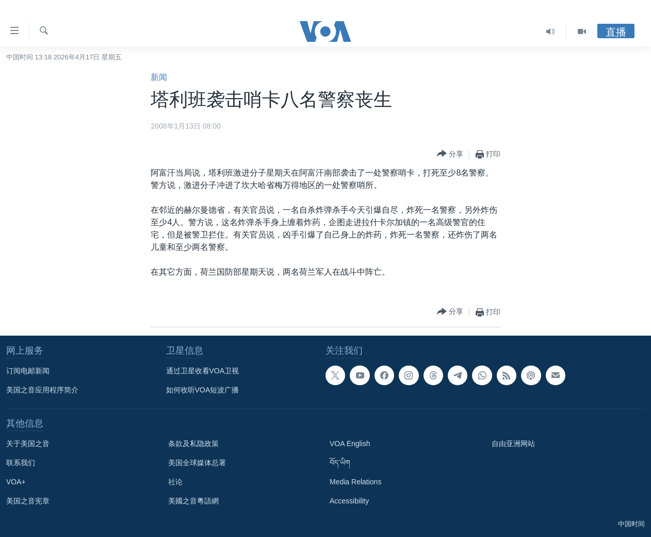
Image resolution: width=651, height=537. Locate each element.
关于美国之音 (28, 443)
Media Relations (355, 482)
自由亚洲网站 (513, 443)
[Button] (450, 154)
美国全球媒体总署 (197, 463)
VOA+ (16, 482)
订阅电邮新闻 (28, 371)
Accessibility (349, 501)
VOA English (350, 443)
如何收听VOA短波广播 (202, 390)
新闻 (159, 77)
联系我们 (20, 463)
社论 (175, 482)
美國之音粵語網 (193, 501)
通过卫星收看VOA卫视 (202, 371)
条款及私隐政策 (193, 443)
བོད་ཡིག (340, 463)
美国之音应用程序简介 (42, 390)
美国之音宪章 (28, 501)
